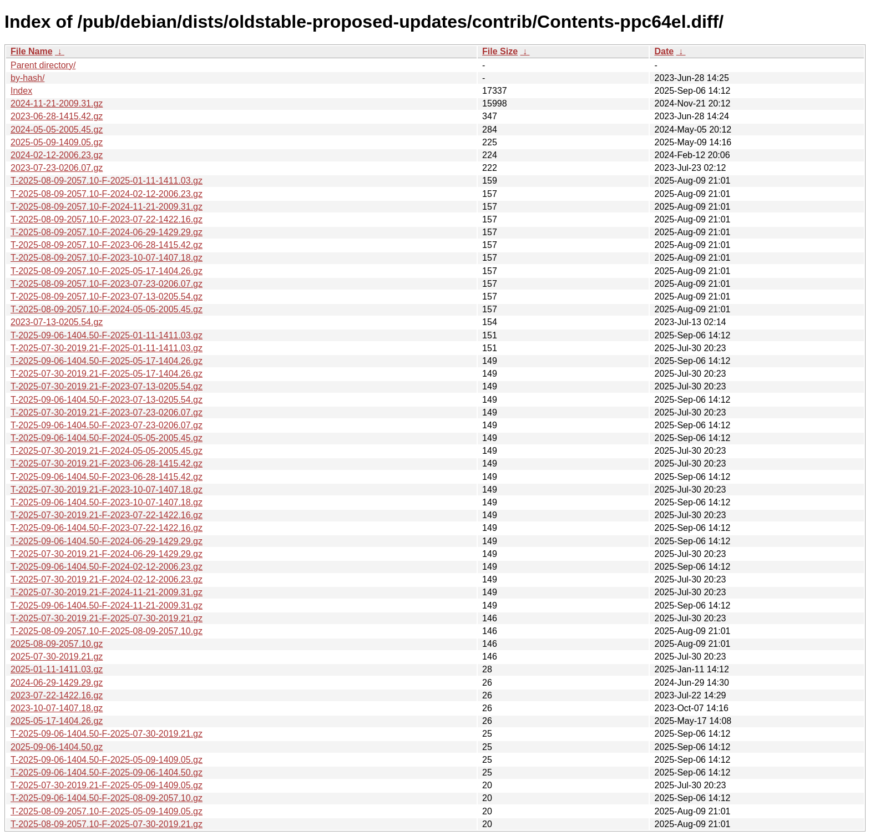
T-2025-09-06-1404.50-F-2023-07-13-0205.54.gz (107, 399)
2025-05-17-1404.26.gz (57, 721)
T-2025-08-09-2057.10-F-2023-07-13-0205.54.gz (107, 296)
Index (21, 90)
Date (664, 51)
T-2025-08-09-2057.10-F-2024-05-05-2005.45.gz (107, 309)
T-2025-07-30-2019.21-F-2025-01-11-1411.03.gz (107, 348)
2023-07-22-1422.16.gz (57, 695)
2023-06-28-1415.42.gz (57, 116)
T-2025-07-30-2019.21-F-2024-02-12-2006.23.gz (107, 579)
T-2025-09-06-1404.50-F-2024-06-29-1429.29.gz (107, 541)
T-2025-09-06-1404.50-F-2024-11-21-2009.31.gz (107, 605)
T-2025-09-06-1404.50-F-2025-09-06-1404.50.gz (107, 772)
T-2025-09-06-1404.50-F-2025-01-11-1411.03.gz (107, 335)
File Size (500, 51)
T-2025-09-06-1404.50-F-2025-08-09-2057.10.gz (107, 798)
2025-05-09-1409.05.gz (57, 142)
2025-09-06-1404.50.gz (57, 747)
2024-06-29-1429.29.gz (57, 682)
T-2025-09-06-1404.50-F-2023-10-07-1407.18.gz (107, 502)
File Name (32, 51)
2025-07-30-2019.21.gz (57, 656)
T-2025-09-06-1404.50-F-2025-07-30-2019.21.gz (107, 733)
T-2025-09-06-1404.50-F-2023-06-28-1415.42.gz (107, 477)
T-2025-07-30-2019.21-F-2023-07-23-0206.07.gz (107, 412)
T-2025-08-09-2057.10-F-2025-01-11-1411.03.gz (107, 180)
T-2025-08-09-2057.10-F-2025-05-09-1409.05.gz (107, 811)
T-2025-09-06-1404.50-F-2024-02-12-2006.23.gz (107, 566)
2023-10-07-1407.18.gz (57, 708)
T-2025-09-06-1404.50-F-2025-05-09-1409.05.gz (107, 759)
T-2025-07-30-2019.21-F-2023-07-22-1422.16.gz (107, 515)
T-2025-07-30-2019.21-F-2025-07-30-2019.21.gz (107, 618)
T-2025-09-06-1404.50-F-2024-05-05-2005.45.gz (107, 438)
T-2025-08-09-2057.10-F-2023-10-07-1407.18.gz (107, 257)
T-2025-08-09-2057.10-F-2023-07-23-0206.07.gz (107, 283)
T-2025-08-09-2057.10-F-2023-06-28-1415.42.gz (107, 245)
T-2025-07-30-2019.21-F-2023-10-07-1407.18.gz (107, 489)
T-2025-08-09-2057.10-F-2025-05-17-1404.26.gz (107, 271)
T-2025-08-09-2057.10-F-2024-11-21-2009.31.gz (107, 206)
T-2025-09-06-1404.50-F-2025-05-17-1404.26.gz (107, 361)
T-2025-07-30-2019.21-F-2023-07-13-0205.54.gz (107, 386)
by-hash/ (27, 78)
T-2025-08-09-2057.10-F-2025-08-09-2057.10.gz (107, 631)
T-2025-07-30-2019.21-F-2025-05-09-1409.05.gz (107, 785)
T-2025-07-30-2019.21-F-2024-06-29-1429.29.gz (107, 554)
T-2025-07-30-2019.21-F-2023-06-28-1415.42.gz (107, 463)
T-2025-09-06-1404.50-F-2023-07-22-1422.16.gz (107, 528)
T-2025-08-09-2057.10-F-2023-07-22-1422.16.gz (107, 219)
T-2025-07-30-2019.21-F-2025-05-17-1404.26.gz (107, 373)
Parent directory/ (43, 65)
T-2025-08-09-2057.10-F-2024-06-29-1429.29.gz (107, 232)
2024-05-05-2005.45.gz (57, 129)
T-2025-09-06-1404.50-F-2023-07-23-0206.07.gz (107, 425)
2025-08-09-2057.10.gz (57, 643)
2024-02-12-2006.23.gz (57, 155)
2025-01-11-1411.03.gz (57, 669)
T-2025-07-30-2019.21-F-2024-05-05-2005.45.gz (107, 450)
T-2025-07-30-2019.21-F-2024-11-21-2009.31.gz (107, 592)
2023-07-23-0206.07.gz (57, 168)
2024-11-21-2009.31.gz (57, 103)
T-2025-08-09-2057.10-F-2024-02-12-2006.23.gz (107, 194)
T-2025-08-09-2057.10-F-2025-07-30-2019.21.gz (107, 824)
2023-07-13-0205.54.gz (57, 322)
